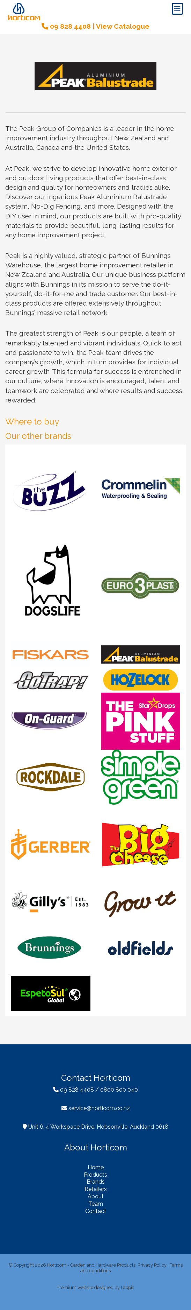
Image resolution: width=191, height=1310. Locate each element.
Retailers (96, 1189)
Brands (96, 1181)
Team (95, 1203)
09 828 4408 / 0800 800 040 (95, 1089)
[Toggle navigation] (177, 9)
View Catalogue (122, 26)
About (96, 1196)
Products (95, 1174)
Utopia (127, 1287)
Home (96, 1167)
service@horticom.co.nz (95, 1108)
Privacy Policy (152, 1265)
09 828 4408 (66, 26)
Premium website (75, 1287)
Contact (95, 1211)
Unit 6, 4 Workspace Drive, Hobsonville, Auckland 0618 (95, 1126)
